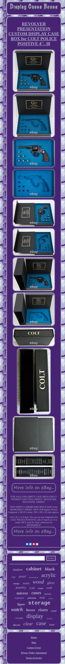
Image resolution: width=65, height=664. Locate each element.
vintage (16, 583)
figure (21, 604)
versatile (19, 618)
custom (50, 598)
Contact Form (34, 648)
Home (34, 637)
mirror (22, 593)
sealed (26, 583)
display (34, 616)
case (41, 623)
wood (38, 582)
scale (32, 587)
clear (28, 623)
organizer (19, 598)
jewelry (21, 587)
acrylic (48, 575)
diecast (16, 625)
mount (47, 593)
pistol (22, 576)
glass (51, 583)
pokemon (31, 598)
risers (43, 610)
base (52, 624)
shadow (18, 569)
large (14, 577)
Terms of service (34, 658)
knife (42, 597)
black (50, 569)
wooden (49, 618)
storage (39, 603)
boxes (30, 610)
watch (17, 609)
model (54, 611)
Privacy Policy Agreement (33, 653)
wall (49, 587)
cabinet (34, 568)
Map (33, 642)
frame (40, 588)
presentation (33, 577)
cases (36, 592)
